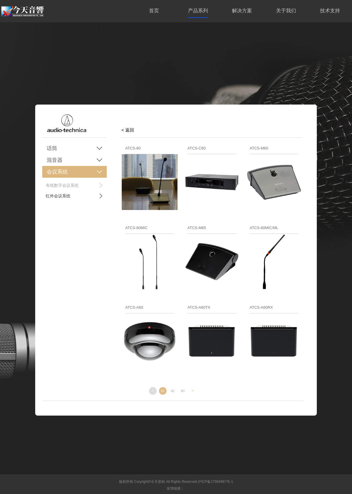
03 (183, 391)
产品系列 (198, 11)
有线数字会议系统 (62, 185)
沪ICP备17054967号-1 (215, 482)
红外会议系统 (58, 196)
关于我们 (286, 11)
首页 (154, 11)
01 (163, 391)
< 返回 (127, 129)
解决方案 (242, 11)
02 (173, 391)
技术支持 (330, 11)
